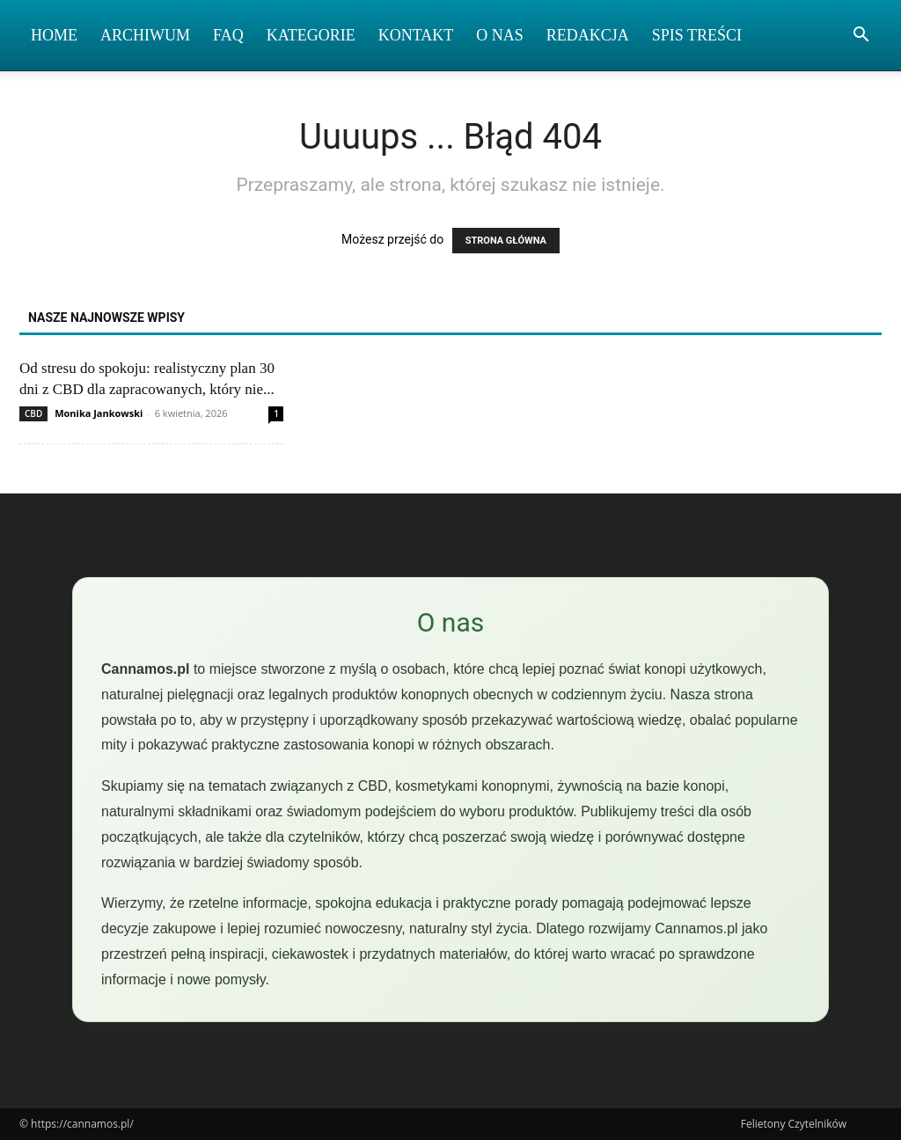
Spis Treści (697, 35)
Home (54, 35)
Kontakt (416, 35)
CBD (33, 413)
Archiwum (145, 35)
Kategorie (311, 35)
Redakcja (587, 35)
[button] (860, 36)
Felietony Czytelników (793, 1123)
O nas (500, 35)
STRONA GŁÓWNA (505, 240)
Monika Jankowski (99, 413)
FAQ (228, 35)
